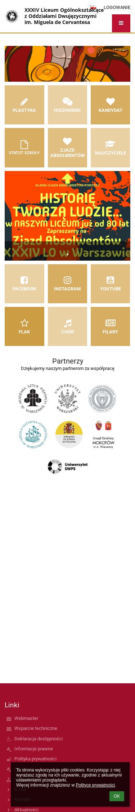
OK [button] (117, 796)
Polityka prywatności (35, 758)
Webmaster (26, 718)
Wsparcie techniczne (35, 728)
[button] (121, 23)
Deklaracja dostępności (38, 738)
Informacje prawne (33, 748)
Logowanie (117, 7)
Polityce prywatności (95, 785)
